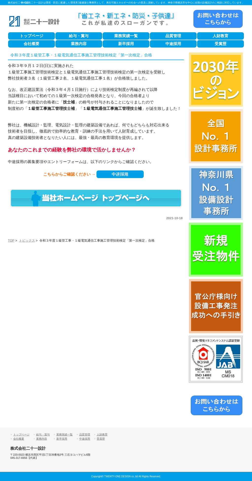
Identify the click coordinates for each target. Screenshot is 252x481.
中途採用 (173, 44)
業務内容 (79, 44)
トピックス (27, 240)
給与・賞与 (79, 36)
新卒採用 (126, 44)
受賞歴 (220, 44)
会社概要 (31, 44)
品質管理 (173, 36)
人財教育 (220, 36)
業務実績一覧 (126, 36)
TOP (11, 240)
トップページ (31, 36)
